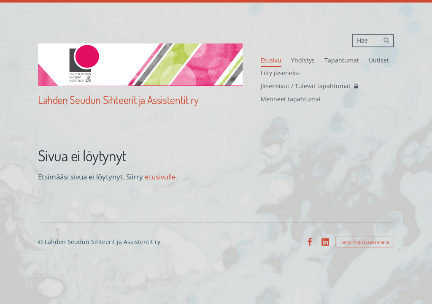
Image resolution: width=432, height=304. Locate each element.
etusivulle (160, 177)
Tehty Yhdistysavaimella (364, 242)
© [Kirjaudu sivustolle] (41, 242)
